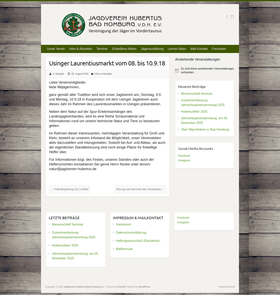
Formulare (219, 48)
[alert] (204, 70)
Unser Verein (56, 48)
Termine (102, 48)
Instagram (184, 160)
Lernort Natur (177, 48)
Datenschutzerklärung (131, 232)
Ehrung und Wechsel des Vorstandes (140, 189)
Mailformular (124, 249)
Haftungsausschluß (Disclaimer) (138, 240)
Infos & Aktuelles (80, 48)
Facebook (184, 155)
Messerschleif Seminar (197, 93)
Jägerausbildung (152, 48)
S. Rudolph (58, 73)
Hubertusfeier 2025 (194, 111)
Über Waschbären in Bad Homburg (205, 129)
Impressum (123, 224)
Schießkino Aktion (124, 48)
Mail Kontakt (199, 48)
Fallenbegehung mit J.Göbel (69, 189)
